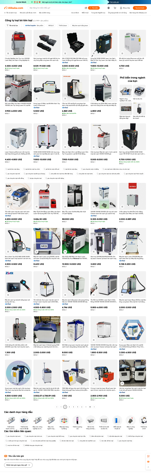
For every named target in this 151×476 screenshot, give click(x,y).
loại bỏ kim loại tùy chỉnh (31, 169)
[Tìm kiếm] (94, 8)
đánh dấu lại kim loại (96, 436)
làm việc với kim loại (106, 441)
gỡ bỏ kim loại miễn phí (51, 169)
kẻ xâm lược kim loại (67, 441)
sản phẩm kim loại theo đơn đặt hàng (61, 174)
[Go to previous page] (57, 407)
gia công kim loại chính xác (33, 436)
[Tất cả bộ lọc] (12, 25)
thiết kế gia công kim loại (134, 436)
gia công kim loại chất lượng (54, 178)
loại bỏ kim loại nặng (12, 169)
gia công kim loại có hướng (90, 169)
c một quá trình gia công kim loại (16, 441)
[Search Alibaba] (56, 8)
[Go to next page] (94, 407)
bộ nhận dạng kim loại (114, 436)
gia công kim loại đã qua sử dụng (34, 174)
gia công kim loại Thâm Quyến (133, 174)
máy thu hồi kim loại (12, 445)
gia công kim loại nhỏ (13, 174)
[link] (148, 456)
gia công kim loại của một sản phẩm (108, 174)
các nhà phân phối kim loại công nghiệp (43, 441)
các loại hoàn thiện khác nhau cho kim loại (116, 169)
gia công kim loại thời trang (55, 436)
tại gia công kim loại (34, 178)
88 (90, 407)
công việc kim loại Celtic (85, 174)
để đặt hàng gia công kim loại (32, 445)
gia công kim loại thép (124, 441)
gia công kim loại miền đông (15, 178)
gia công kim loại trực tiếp (76, 436)
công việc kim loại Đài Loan (87, 441)
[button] (86, 8)
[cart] (115, 8)
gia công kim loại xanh (13, 436)
